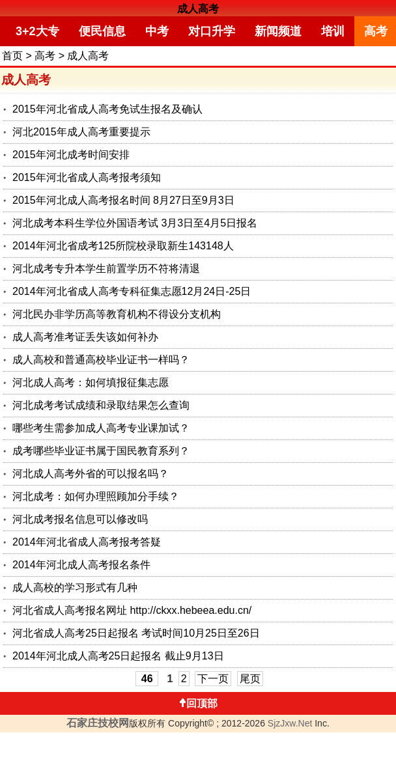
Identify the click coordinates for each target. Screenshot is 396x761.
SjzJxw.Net (290, 723)
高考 (45, 55)
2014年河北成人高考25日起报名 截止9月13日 (118, 655)
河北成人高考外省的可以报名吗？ (90, 473)
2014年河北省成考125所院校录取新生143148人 (123, 245)
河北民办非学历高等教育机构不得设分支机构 (116, 314)
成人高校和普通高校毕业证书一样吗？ (101, 359)
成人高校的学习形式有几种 (74, 587)
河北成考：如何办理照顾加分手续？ (95, 496)
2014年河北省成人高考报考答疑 (86, 541)
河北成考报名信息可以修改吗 (80, 519)
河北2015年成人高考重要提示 (81, 131)
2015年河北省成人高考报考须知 (86, 177)
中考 (157, 31)
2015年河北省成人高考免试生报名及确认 (107, 109)
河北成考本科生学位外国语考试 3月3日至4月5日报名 (134, 222)
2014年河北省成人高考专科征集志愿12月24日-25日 (131, 291)
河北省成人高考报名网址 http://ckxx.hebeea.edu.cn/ (131, 610)
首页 (12, 55)
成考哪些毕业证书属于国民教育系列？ (101, 450)
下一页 (213, 678)
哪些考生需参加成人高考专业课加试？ (101, 428)
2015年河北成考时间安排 (71, 154)
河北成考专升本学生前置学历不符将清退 (106, 268)
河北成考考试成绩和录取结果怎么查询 (101, 405)
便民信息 (102, 31)
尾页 (250, 678)
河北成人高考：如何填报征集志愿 (90, 382)
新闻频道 (278, 31)
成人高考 (198, 8)
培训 (333, 31)
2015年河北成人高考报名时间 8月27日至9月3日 (123, 200)
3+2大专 (37, 31)
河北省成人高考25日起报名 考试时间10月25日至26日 (136, 633)
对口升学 (211, 31)
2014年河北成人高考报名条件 (81, 564)
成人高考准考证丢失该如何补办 (85, 336)
